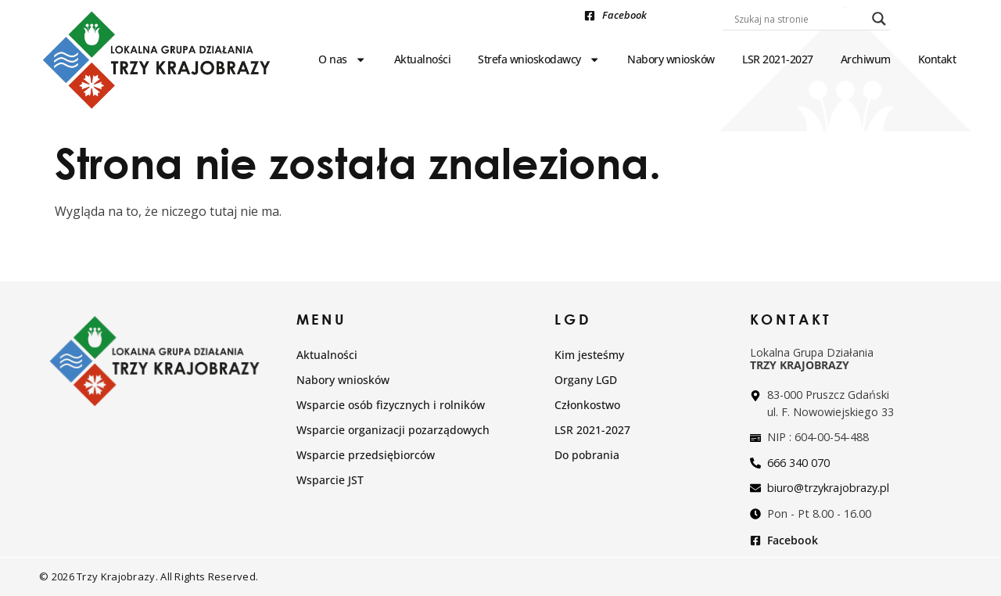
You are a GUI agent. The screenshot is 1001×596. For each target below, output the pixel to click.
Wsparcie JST (330, 479)
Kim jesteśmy (589, 354)
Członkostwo (587, 404)
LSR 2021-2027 (777, 59)
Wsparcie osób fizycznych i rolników (390, 404)
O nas (342, 59)
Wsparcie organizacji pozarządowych (393, 429)
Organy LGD (585, 379)
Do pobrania (586, 454)
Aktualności (422, 59)
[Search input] (799, 19)
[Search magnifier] (879, 19)
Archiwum (866, 59)
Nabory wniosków (671, 59)
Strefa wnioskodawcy (539, 59)
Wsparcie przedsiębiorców (365, 454)
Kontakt (937, 59)
